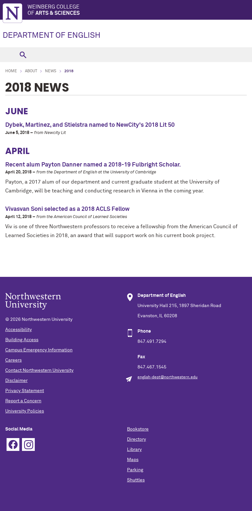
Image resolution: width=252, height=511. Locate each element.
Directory (136, 439)
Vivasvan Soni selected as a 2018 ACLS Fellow (67, 209)
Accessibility (18, 329)
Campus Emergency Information (39, 350)
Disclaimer (16, 380)
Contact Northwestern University (39, 370)
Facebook (13, 444)
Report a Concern (23, 401)
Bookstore (138, 429)
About (31, 71)
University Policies (24, 411)
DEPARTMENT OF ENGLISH (51, 35)
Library (134, 449)
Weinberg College (140, 10)
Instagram (28, 444)
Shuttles (136, 480)
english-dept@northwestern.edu (167, 377)
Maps (132, 459)
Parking (135, 470)
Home (11, 71)
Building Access (21, 340)
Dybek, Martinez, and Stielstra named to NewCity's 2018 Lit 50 (90, 125)
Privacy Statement (24, 391)
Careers (13, 360)
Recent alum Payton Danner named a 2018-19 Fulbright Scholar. (93, 165)
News (50, 71)
